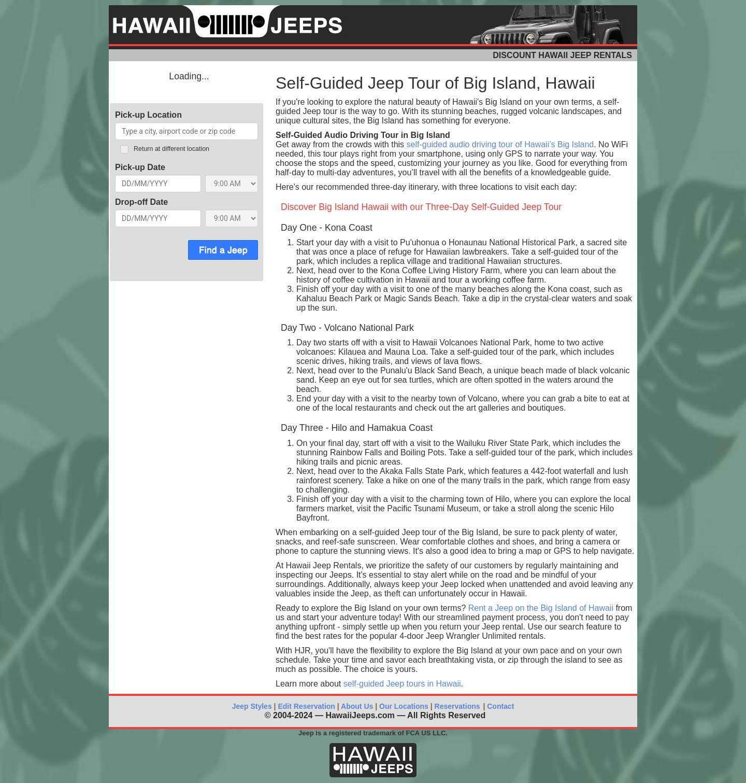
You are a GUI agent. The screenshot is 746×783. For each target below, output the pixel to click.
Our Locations (403, 706)
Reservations (457, 706)
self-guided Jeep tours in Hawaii (402, 683)
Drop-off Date (141, 202)
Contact (499, 706)
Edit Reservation (305, 706)
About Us (357, 706)
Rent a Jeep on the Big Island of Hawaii (540, 608)
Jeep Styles (252, 706)
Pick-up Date (140, 167)
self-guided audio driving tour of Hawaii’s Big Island (500, 144)
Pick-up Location (148, 114)
